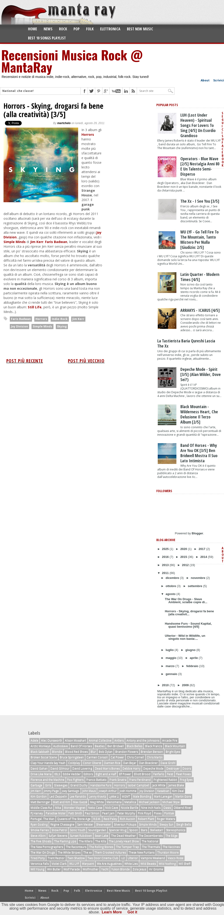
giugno (191, 650)
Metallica (130, 802)
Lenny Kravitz (97, 796)
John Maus (89, 791)
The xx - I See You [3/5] (199, 201)
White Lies (131, 864)
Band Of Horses (81, 746)
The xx (87, 852)
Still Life (35, 307)
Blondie (57, 752)
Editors (88, 774)
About (205, 80)
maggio (171, 658)
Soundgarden (97, 830)
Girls (48, 785)
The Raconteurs (76, 847)
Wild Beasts (148, 864)
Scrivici (218, 80)
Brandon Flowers (126, 752)
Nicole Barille (129, 808)
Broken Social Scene (44, 757)
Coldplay (74, 763)
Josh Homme (127, 791)
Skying (62, 326)
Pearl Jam (108, 813)
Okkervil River (183, 808)
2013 (166, 565)
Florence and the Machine (47, 780)
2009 (186, 685)
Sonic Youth (77, 830)
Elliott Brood (142, 774)
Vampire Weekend (153, 858)
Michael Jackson (149, 802)
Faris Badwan (56, 242)
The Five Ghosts (41, 841)
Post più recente (24, 361)
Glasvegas (60, 785)
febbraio (192, 666)
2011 (166, 573)
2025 (166, 549)
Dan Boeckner (148, 763)
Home (32, 28)
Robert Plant (146, 819)
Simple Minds (15, 242)
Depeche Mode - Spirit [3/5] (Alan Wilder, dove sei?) (200, 374)
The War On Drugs (43, 852)
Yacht (104, 869)
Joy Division (19, 326)
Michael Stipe (171, 802)
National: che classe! (18, 91)
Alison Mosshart (75, 740)
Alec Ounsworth (51, 740)
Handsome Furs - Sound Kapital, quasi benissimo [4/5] (188, 625)
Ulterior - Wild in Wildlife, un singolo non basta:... (185, 637)
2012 (186, 565)
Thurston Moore (168, 852)
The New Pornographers (47, 847)
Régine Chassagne (62, 824)
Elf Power (125, 774)
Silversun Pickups (125, 824)
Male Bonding (142, 796)
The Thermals (151, 847)
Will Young (37, 869)
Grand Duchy (79, 785)
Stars (144, 830)
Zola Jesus (139, 869)
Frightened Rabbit (165, 780)
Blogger (197, 533)
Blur (93, 752)
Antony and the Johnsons (142, 740)
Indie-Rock (60, 319)
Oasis (167, 808)
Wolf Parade (71, 869)
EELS (57, 774)
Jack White (158, 785)
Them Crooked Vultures (110, 852)
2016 (166, 557)
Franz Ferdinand (140, 780)
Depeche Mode (153, 768)
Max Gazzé (80, 802)
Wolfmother (90, 869)
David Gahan (39, 768)
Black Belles (134, 746)
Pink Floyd (144, 813)
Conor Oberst (92, 763)
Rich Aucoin (127, 819)
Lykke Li (114, 796)
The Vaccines (171, 847)
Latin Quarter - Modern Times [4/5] (199, 276)
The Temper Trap (127, 847)
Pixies (157, 813)
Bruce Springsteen (72, 757)
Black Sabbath (40, 752)
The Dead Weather (123, 836)
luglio (170, 650)
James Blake (176, 785)
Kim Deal (178, 791)
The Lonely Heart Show (124, 841)
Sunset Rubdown (81, 836)
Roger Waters (166, 819)
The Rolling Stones (101, 847)
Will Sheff (184, 864)
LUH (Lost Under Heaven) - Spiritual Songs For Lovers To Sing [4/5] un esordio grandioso (198, 125)
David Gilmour (60, 768)
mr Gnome (156, 869)
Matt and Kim (61, 802)
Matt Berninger (40, 802)
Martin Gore (183, 796)
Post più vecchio (86, 361)
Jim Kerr (36, 242)
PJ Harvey (37, 813)
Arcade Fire (169, 740)
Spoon (133, 830)
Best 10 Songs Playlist (47, 38)
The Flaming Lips (65, 841)
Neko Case (95, 808)
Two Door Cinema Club (103, 858)
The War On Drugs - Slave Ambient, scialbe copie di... (186, 600)
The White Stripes (69, 852)
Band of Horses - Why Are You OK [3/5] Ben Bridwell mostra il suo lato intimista (198, 452)
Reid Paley (110, 819)
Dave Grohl (168, 763)
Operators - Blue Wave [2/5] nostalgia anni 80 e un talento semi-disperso (199, 166)
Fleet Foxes (183, 774)
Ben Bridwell (115, 746)
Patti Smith (75, 813)
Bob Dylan (105, 752)
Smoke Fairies (40, 830)
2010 (166, 685)
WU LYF (74, 864)
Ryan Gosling (39, 824)
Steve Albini (38, 836)
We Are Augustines (109, 864)
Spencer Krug (117, 830)
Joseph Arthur (107, 791)
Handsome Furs (100, 785)
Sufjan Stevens (58, 836)
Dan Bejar (129, 763)
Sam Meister (85, 824)
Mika (58, 808)
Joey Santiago (70, 791)
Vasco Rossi (175, 858)
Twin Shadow (76, 858)
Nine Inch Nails (151, 808)
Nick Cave (111, 808)
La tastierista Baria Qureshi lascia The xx (186, 343)
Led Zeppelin (58, 796)
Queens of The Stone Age (74, 819)
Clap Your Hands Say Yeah (48, 763)
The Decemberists (151, 836)
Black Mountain (175, 746)
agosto (171, 594)
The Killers (85, 841)
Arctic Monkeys (40, 746)
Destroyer (173, 768)
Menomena (114, 802)
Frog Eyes (186, 780)
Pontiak (169, 813)
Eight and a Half (106, 774)
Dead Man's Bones (107, 768)
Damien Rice (112, 763)
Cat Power (117, 757)
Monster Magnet (74, 808)
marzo (170, 666)
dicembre (173, 578)
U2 (123, 858)
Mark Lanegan (163, 796)
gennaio (172, 674)
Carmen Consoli (97, 757)
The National (150, 841)
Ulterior (133, 858)
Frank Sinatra (117, 780)
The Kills (100, 841)
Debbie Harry (131, 768)
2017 (202, 549)
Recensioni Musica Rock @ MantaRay (72, 60)
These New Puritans (141, 852)
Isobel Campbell (138, 785)
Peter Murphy (126, 813)
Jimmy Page (51, 791)
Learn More (112, 912)
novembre (198, 578)
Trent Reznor (56, 858)
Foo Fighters (75, 780)
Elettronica (110, 28)
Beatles (100, 746)
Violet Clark (59, 864)
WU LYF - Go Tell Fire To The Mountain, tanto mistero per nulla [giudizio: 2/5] (199, 239)
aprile (194, 658)
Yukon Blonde (120, 869)
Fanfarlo (158, 774)
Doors (186, 768)
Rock (63, 28)
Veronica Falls (40, 864)
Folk (90, 28)
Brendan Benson (152, 752)
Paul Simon (92, 813)
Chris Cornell (135, 757)
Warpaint (88, 864)
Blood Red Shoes (76, 752)
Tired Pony (38, 858)
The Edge (171, 836)
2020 (184, 549)
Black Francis (153, 746)
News (48, 28)
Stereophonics (175, 830)
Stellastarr (156, 830)
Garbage (36, 785)
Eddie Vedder (72, 774)
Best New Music (140, 28)
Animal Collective (100, 740)
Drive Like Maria (41, 774)
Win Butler (54, 869)
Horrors (87, 134)
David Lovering (82, 768)
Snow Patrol (59, 830)
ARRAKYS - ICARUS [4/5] (200, 310)
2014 (204, 557)
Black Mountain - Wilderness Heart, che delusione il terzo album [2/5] (199, 414)
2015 (184, 557)
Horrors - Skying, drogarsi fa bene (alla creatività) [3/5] (53, 110)
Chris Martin (155, 757)
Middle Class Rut (41, 808)
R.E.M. (97, 819)
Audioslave (60, 746)
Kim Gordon (39, 796)
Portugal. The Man (42, 819)
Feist (170, 774)
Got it (132, 912)
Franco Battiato (96, 780)
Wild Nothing (167, 864)
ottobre (171, 586)
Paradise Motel (56, 813)
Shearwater (103, 824)
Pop (77, 28)
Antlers (119, 740)
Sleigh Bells (183, 824)
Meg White (97, 802)
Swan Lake (101, 836)
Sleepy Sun (166, 824)
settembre (195, 586)
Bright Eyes (173, 752)
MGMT (126, 796)
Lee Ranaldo (78, 796)
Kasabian (163, 791)
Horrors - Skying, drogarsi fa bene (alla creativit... (189, 612)
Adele (34, 740)
